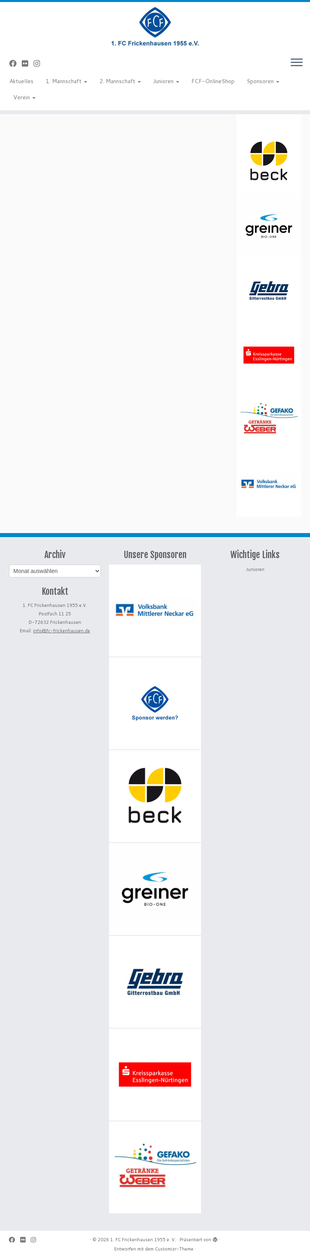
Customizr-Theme (174, 1249)
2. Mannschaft (120, 81)
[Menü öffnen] (297, 63)
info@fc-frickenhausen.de (61, 630)
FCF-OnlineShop (213, 81)
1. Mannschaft (66, 81)
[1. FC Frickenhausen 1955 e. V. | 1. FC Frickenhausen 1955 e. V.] (155, 26)
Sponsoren (263, 81)
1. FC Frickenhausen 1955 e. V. (143, 1239)
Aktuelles (21, 81)
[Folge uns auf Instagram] (39, 63)
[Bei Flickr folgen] (28, 63)
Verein (24, 97)
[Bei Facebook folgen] (15, 63)
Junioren (166, 81)
